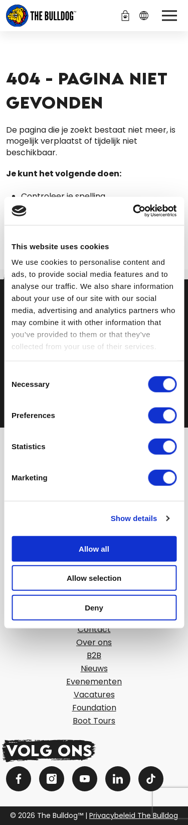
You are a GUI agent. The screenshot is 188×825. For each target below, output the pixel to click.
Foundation (94, 707)
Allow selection (94, 578)
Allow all (94, 548)
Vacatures (94, 694)
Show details (134, 518)
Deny (94, 607)
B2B (94, 655)
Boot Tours (94, 721)
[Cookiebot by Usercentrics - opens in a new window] (133, 211)
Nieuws (94, 668)
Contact (94, 629)
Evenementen (94, 681)
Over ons (94, 642)
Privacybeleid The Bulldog (133, 815)
